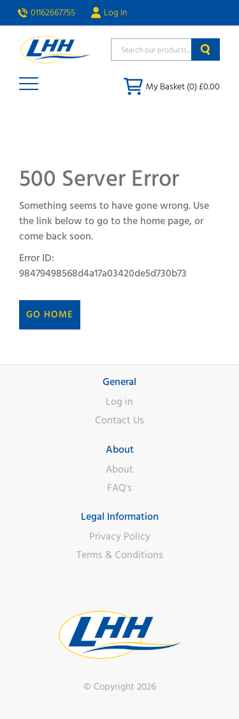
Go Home (49, 314)
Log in (119, 402)
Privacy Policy (119, 536)
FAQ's (119, 488)
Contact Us (119, 420)
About (119, 469)
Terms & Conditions (119, 555)
